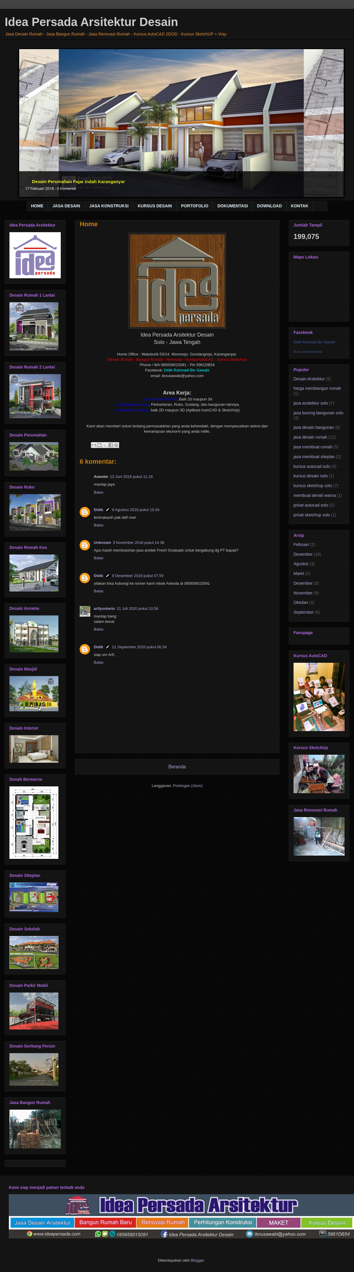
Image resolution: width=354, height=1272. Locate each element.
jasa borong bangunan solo (318, 412)
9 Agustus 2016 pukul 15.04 (135, 509)
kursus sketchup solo (313, 485)
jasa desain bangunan (314, 427)
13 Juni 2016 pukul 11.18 (131, 476)
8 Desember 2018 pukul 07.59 (137, 575)
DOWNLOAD (269, 205)
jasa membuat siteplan (314, 456)
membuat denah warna (315, 495)
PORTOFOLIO (194, 205)
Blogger (197, 1260)
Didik (98, 509)
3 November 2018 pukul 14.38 (138, 542)
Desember (303, 554)
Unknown (102, 542)
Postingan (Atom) (187, 785)
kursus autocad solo (312, 466)
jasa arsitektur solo (311, 403)
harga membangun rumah (317, 388)
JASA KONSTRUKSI (109, 205)
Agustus (301, 563)
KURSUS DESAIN (155, 205)
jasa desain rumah (310, 437)
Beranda (177, 766)
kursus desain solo (311, 475)
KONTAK (299, 205)
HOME (37, 205)
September (304, 612)
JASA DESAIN (66, 205)
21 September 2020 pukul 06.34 (139, 647)
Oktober (301, 602)
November (303, 593)
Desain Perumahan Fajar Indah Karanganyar (78, 181)
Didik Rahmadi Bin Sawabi (314, 342)
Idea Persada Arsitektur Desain (91, 21)
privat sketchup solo (312, 515)
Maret (299, 573)
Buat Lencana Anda (308, 351)
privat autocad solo (311, 505)
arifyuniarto (104, 608)
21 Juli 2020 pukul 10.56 (137, 608)
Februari (301, 544)
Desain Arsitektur (309, 378)
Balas (99, 492)
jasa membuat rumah (313, 447)
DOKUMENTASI (232, 205)
